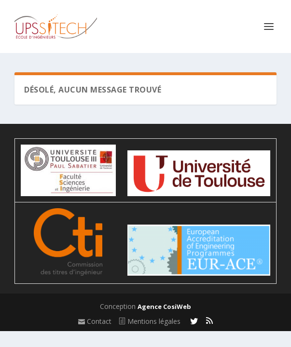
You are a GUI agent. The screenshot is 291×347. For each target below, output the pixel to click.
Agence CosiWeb (164, 306)
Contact (94, 321)
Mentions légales (149, 321)
